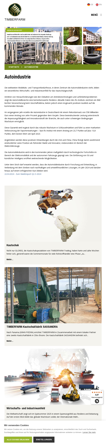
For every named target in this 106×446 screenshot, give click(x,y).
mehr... (10, 259)
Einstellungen (44, 439)
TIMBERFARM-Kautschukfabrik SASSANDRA (32, 327)
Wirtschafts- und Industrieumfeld (26, 408)
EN (99, 4)
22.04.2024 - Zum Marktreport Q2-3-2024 (23, 174)
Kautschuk (13, 245)
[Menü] (101, 391)
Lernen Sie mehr (89, 432)
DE (90, 4)
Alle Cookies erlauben (18, 439)
